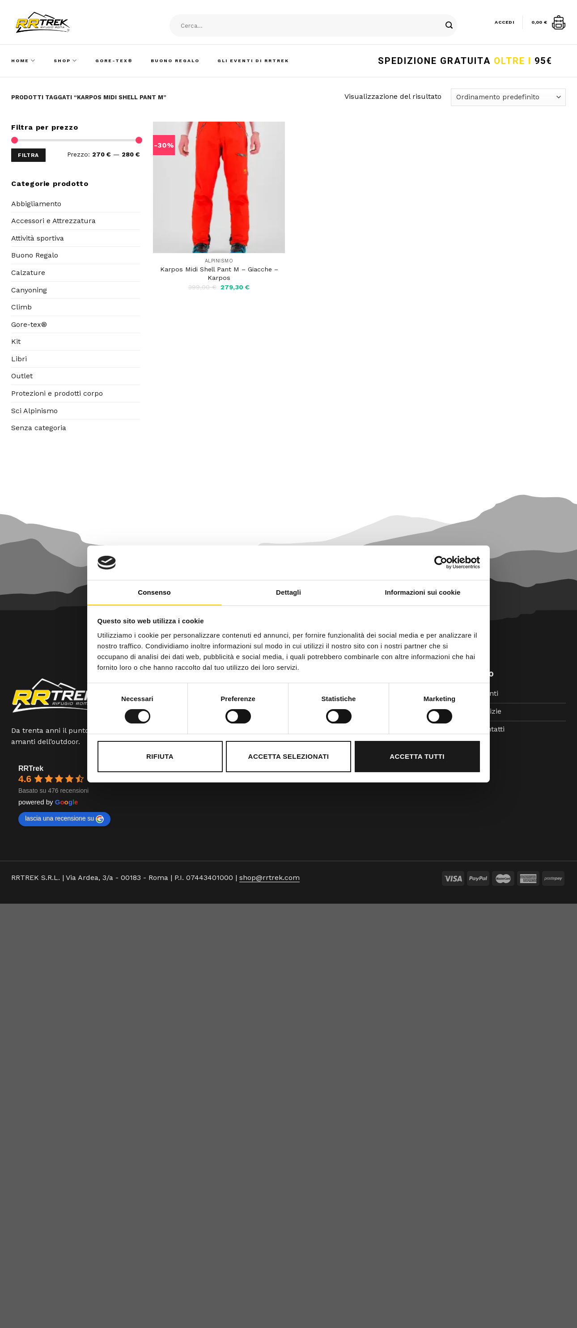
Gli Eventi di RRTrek (253, 60)
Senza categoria (38, 427)
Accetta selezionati (288, 756)
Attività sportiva (37, 238)
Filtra (28, 155)
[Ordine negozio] (508, 97)
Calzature (28, 272)
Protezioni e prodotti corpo (57, 393)
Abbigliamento (36, 203)
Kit (16, 341)
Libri (19, 359)
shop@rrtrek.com (269, 877)
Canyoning (29, 290)
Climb (21, 307)
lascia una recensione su (64, 819)
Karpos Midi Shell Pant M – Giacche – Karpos (219, 273)
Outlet (22, 376)
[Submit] (449, 26)
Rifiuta (160, 756)
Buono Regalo (175, 60)
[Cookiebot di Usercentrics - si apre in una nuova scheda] (441, 562)
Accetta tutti (417, 756)
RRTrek (30, 768)
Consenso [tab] (154, 592)
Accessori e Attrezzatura (53, 220)
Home (23, 60)
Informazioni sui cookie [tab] (423, 592)
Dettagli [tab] (288, 592)
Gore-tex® (29, 324)
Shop (65, 60)
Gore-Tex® (114, 60)
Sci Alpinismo (34, 410)
